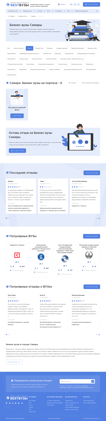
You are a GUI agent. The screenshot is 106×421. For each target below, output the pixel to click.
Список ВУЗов (17, 115)
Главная (11, 16)
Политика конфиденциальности (91, 418)
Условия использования (54, 418)
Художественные (54, 69)
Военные (50, 48)
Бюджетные (39, 48)
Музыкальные (23, 59)
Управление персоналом (37, 69)
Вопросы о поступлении (71, 409)
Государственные (61, 48)
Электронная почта (88, 400)
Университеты (27, 11)
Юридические (11, 75)
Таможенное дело (76, 64)
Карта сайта (32, 411)
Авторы (31, 407)
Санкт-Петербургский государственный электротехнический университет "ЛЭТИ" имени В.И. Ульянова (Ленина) (20, 208)
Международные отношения (86, 53)
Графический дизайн (77, 48)
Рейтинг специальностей (72, 402)
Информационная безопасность (29, 53)
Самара (33, 16)
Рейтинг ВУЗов (69, 405)
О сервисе (58, 11)
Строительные (62, 64)
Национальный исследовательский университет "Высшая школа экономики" (53, 209)
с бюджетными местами (15, 64)
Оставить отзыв (91, 4)
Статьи (31, 405)
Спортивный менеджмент (46, 64)
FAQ (68, 11)
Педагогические (37, 59)
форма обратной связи (89, 402)
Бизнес (29, 48)
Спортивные (30, 64)
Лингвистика (47, 53)
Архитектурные (18, 48)
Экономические (91, 69)
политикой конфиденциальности (81, 387)
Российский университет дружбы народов (18, 323)
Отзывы (39, 11)
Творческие (89, 64)
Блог (48, 11)
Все (8, 48)
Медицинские (69, 53)
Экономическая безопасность (73, 69)
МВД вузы (58, 53)
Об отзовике (32, 400)
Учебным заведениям (81, 11)
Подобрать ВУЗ (13, 11)
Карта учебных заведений (72, 407)
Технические (11, 69)
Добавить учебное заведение (55, 402)
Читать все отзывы (92, 173)
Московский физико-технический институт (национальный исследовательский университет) (50, 325)
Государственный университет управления (81, 323)
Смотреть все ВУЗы (91, 236)
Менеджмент (11, 59)
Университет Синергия (79, 206)
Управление (22, 69)
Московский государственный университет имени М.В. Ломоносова (89, 247)
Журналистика (92, 48)
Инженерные (11, 53)
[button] (6, 218)
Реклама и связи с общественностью (71, 59)
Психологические (51, 59)
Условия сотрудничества (53, 400)
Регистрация (50, 405)
